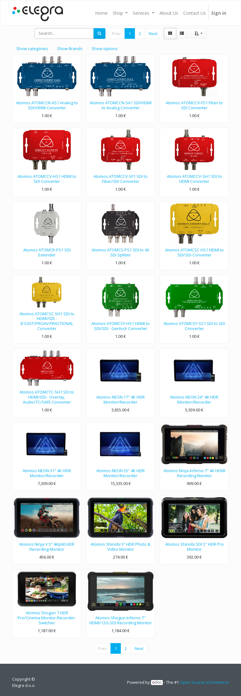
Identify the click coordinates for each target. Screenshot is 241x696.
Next (153, 33)
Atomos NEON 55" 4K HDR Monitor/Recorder (120, 473)
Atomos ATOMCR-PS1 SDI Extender (47, 252)
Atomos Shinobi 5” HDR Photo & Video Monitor (120, 546)
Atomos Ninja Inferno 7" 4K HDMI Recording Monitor (194, 473)
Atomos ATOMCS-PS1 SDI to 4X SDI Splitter (120, 252)
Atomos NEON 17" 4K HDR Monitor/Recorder (120, 399)
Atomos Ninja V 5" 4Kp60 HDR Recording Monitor (46, 546)
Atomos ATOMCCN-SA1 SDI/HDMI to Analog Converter (121, 105)
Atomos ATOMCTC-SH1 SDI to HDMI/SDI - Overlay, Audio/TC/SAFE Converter (46, 397)
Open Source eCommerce (204, 682)
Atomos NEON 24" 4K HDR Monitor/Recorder (194, 399)
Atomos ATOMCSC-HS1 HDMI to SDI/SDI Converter (194, 252)
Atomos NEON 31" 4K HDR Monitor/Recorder (47, 473)
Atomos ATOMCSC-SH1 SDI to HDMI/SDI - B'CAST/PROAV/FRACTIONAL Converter (46, 321)
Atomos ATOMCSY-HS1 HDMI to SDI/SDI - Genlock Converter (120, 326)
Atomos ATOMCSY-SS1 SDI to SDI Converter (194, 326)
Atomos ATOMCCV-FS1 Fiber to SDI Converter (194, 105)
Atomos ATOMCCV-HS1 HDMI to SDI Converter (47, 178)
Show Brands (70, 48)
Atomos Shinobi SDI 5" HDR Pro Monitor (194, 546)
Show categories (32, 48)
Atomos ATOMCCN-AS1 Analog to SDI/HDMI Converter (47, 105)
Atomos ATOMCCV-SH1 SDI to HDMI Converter (194, 178)
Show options (105, 48)
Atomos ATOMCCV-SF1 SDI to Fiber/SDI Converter (120, 178)
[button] (198, 33)
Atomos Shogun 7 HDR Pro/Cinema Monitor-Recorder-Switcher (47, 617)
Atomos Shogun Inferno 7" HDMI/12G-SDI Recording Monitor (120, 620)
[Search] (99, 33)
